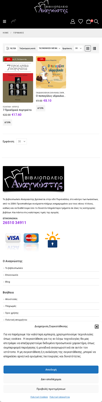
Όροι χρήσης (12, 313)
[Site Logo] (51, 7)
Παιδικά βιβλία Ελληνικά (47, 93)
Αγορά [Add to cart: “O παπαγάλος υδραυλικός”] (40, 108)
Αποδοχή (51, 369)
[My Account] (72, 21)
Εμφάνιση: (67, 48)
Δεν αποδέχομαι (51, 379)
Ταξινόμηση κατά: (27, 48)
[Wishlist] (80, 21)
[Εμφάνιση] (78, 48)
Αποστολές (11, 299)
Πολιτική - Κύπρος (11, 107)
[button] (96, 326)
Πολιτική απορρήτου (60, 397)
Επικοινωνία (11, 275)
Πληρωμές (10, 306)
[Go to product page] (18, 79)
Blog (7, 281)
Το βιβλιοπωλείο (14, 268)
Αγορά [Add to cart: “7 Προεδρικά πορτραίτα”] (8, 122)
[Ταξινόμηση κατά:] (49, 48)
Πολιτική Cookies (39, 397)
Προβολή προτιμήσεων (51, 389)
